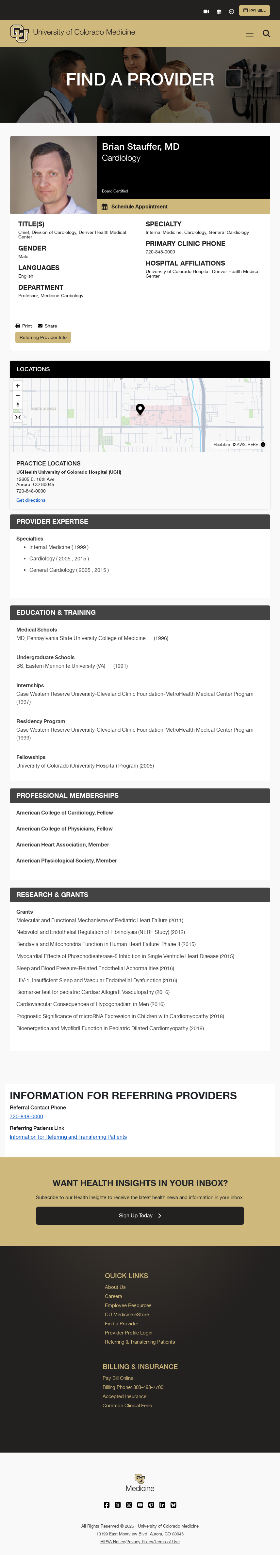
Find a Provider (121, 1323)
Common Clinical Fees (127, 1405)
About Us (115, 1287)
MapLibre (221, 444)
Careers (113, 1296)
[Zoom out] (18, 395)
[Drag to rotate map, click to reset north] (18, 404)
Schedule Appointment (135, 206)
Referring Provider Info (43, 337)
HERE (253, 444)
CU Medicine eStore (127, 1314)
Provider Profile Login (128, 1332)
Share (47, 325)
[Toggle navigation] (249, 33)
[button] (140, 410)
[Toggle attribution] (263, 445)
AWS (241, 444)
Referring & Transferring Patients (140, 1342)
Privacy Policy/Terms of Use (153, 1541)
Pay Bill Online (118, 1378)
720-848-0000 (26, 1116)
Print (23, 325)
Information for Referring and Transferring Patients (68, 1137)
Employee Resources (128, 1305)
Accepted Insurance (124, 1396)
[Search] (266, 33)
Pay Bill (254, 10)
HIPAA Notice (112, 1541)
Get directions (30, 500)
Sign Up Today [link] (140, 1215)
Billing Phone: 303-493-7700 (133, 1387)
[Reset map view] (18, 417)
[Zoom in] (18, 385)
